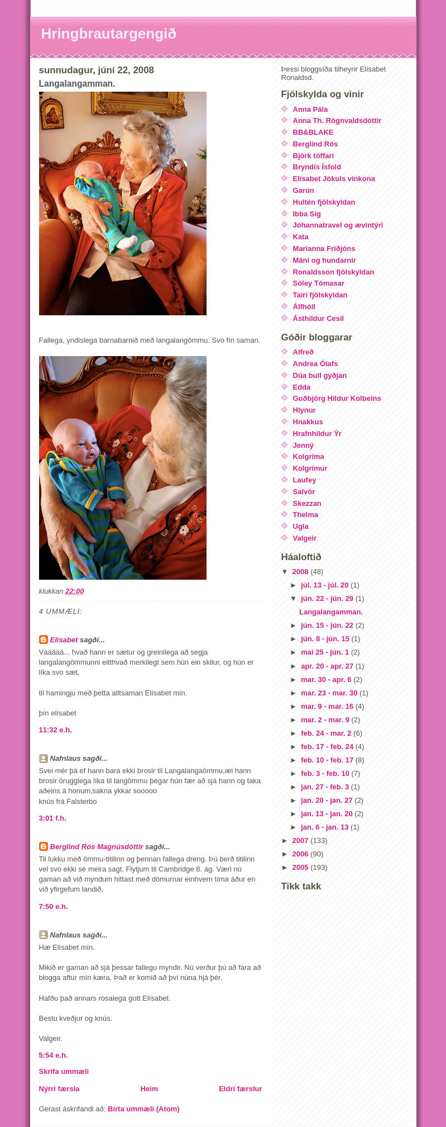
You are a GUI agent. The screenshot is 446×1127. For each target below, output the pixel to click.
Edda (302, 387)
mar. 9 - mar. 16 (328, 706)
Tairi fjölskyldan (320, 295)
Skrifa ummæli (64, 1071)
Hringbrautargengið (109, 33)
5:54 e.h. (53, 1055)
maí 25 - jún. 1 (326, 652)
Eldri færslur (240, 1089)
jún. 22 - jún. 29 (328, 598)
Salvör (304, 491)
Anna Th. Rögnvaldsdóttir (337, 120)
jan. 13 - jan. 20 (327, 813)
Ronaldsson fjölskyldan (334, 272)
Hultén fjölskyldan (324, 202)
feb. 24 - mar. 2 (327, 733)
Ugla (301, 526)
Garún (303, 190)
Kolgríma (308, 456)
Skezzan (307, 503)
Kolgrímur (310, 468)
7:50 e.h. (53, 906)
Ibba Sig (307, 214)
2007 (301, 840)
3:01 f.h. (52, 818)
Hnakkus (308, 422)
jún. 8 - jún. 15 (326, 638)
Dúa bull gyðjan (320, 375)
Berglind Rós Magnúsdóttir (96, 846)
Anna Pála (310, 109)
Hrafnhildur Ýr (317, 433)
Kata (301, 237)
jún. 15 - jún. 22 (328, 625)
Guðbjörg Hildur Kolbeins (337, 398)
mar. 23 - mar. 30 (330, 693)
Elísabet (64, 640)
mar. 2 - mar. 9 (326, 720)
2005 (301, 867)
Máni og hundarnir (324, 260)
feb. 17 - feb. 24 (328, 746)
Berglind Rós (315, 144)
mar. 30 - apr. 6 (327, 679)
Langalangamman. (331, 612)
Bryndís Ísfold (317, 167)
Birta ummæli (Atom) (144, 1109)
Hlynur (304, 410)
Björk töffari (313, 155)
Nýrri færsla (59, 1089)
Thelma (306, 514)
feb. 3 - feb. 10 (326, 773)
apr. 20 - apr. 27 (328, 666)
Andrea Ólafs (315, 363)
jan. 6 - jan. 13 (326, 827)
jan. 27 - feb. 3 (326, 787)
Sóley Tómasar (319, 283)
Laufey (304, 480)
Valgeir (305, 538)
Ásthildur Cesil (318, 318)
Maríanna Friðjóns (324, 248)
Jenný (303, 445)
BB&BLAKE (313, 132)
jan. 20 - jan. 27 (327, 800)
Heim (149, 1089)
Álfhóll (304, 306)
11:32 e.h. (55, 730)
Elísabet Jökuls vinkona (334, 178)
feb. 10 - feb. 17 (328, 760)
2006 (301, 854)
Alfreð (303, 352)
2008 (301, 571)
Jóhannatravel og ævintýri (338, 225)
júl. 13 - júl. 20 (326, 585)
